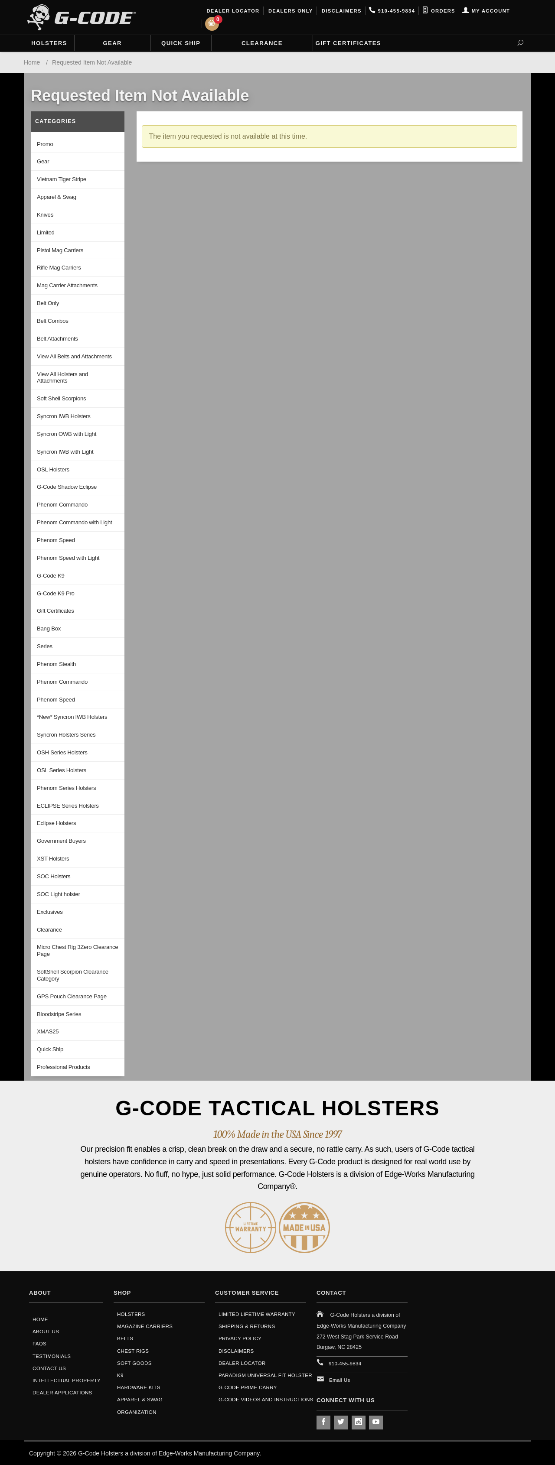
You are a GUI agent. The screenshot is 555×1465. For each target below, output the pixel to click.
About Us (46, 1331)
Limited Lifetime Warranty (257, 1314)
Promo (45, 144)
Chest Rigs (133, 1351)
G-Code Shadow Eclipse (67, 487)
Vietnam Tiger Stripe (61, 179)
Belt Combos (53, 321)
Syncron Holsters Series (66, 734)
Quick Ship (180, 43)
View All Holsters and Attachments (62, 377)
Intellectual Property (67, 1380)
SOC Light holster (58, 894)
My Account (486, 10)
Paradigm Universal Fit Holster (265, 1375)
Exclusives (50, 912)
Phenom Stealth (56, 664)
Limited (46, 232)
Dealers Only (290, 10)
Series (44, 646)
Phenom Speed (56, 540)
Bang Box (49, 628)
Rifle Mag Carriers (59, 267)
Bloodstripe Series (59, 1014)
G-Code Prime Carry (248, 1387)
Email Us (339, 1380)
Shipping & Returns (247, 1326)
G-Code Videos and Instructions (266, 1399)
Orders (438, 10)
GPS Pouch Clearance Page (72, 996)
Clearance (262, 43)
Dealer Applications (62, 1392)
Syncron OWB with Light (66, 434)
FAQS (39, 1343)
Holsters (49, 43)
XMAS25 (48, 1031)
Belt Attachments (57, 338)
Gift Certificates (348, 43)
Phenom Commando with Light (74, 522)
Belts (125, 1338)
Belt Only (48, 303)
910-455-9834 (392, 10)
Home (40, 1319)
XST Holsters (53, 858)
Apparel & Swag (56, 197)
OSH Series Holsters (62, 752)
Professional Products (63, 1067)
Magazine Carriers (145, 1326)
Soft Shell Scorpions (61, 398)
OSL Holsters (53, 469)
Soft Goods (134, 1363)
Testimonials (52, 1356)
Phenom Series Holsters (66, 788)
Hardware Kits (138, 1387)
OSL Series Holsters (61, 770)
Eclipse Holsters (56, 823)
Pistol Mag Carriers (60, 250)
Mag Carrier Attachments (67, 285)
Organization (137, 1412)
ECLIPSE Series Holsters (68, 805)
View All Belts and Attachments (74, 356)
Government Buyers (61, 841)
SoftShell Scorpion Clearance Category (72, 975)
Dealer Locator (232, 10)
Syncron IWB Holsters (64, 416)
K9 (120, 1375)
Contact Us (49, 1368)
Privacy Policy (240, 1338)
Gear (112, 43)
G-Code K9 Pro (56, 593)
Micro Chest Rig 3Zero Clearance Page (77, 950)
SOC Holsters (53, 876)
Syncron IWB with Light (65, 451)
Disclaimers (341, 10)
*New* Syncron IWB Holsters (72, 717)
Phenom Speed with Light (68, 558)
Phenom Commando (62, 504)
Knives (45, 214)
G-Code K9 (51, 575)
